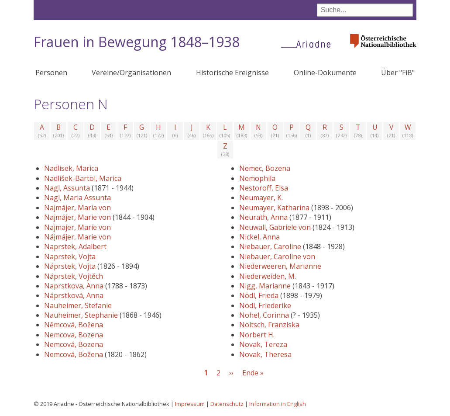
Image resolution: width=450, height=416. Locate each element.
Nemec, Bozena (264, 168)
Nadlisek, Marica (71, 168)
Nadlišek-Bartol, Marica (82, 178)
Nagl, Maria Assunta (77, 197)
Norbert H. (257, 335)
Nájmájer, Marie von (77, 237)
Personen (51, 72)
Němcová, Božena (73, 324)
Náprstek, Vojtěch (73, 276)
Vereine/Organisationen (131, 72)
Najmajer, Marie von (77, 227)
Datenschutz (227, 404)
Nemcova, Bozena (73, 335)
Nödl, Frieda (258, 295)
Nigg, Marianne (265, 286)
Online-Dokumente (325, 72)
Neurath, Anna (263, 217)
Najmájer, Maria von (77, 207)
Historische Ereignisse (232, 72)
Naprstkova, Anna (73, 286)
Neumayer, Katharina (274, 207)
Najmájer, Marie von (77, 217)
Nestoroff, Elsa (263, 188)
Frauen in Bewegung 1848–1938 (137, 41)
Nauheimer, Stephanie (81, 315)
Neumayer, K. (261, 197)
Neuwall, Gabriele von (275, 227)
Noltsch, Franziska (269, 324)
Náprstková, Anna (73, 295)
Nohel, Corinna (264, 315)
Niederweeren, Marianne (280, 266)
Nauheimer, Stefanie (78, 305)
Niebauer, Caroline (270, 246)
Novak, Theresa (265, 354)
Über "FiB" (398, 72)
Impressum (190, 404)
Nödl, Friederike (265, 305)
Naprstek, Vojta (70, 256)
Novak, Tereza (263, 344)
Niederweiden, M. (267, 276)
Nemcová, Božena (73, 354)
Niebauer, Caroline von (277, 256)
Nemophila (257, 178)
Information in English (277, 404)
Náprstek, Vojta (70, 266)
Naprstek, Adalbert (75, 246)
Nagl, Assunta (67, 188)
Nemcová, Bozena (73, 344)
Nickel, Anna (259, 237)
